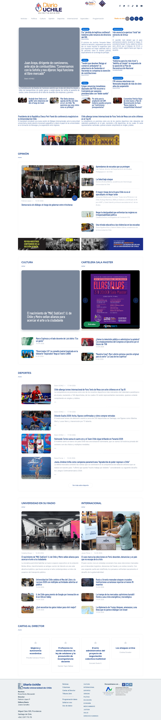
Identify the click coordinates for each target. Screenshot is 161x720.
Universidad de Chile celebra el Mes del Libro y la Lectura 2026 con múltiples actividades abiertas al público (56, 582)
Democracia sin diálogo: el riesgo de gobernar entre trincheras (46, 204)
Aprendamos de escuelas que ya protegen (113, 166)
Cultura (43, 18)
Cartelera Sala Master (97, 262)
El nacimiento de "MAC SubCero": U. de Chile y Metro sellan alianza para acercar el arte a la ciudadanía (49, 316)
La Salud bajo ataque (104, 179)
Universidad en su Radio (38, 503)
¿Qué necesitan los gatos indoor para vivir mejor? (56, 607)
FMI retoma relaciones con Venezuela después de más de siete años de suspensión (127, 83)
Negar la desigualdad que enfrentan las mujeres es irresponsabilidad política (116, 213)
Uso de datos (67, 706)
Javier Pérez (85, 553)
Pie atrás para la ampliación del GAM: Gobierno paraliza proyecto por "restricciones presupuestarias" (101, 102)
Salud (86, 713)
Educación (88, 700)
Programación (98, 18)
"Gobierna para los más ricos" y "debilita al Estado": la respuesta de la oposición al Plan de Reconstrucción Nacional (127, 64)
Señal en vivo (67, 703)
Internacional (72, 18)
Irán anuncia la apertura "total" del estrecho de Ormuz (126, 33)
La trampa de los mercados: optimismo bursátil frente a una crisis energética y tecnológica (115, 595)
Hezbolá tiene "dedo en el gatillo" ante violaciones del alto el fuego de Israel (38, 100)
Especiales (84, 18)
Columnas (66, 687)
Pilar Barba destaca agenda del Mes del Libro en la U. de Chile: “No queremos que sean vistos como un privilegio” (69, 102)
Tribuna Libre (67, 694)
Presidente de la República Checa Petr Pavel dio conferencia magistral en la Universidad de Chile (48, 117)
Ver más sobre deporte (80, 485)
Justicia (87, 709)
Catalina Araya (26, 553)
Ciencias (87, 693)
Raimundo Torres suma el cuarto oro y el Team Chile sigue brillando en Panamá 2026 (88, 438)
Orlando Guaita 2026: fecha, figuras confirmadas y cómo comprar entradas (84, 415)
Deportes (60, 18)
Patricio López (26, 201)
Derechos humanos (91, 716)
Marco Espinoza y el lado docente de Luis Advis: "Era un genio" (57, 339)
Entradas (92, 324)
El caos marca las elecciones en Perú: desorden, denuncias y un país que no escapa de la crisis (109, 558)
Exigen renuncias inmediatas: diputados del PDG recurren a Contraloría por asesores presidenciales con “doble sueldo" (95, 90)
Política (34, 18)
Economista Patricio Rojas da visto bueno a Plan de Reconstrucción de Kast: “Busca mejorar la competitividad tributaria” (133, 102)
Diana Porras (58, 458)
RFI (113, 36)
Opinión (51, 18)
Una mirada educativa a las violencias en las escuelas (118, 224)
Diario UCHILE (29, 79)
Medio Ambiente (89, 706)
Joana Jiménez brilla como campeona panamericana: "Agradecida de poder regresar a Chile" (92, 461)
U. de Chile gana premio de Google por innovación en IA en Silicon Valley (57, 595)
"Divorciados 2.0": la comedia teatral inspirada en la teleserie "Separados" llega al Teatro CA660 (57, 352)
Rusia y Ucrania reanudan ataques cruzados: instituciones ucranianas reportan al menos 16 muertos (114, 582)
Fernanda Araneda (117, 70)
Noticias (24, 18)
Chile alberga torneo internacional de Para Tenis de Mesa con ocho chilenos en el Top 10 (112, 117)
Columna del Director (31, 169)
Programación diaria (69, 699)
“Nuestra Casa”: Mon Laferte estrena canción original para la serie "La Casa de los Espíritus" (117, 355)
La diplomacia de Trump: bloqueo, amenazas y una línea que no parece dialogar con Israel (116, 608)
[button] (85, 300)
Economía (87, 703)
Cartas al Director (31, 626)
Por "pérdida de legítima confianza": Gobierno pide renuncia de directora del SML (96, 35)
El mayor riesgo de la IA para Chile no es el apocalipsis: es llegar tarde (113, 193)
